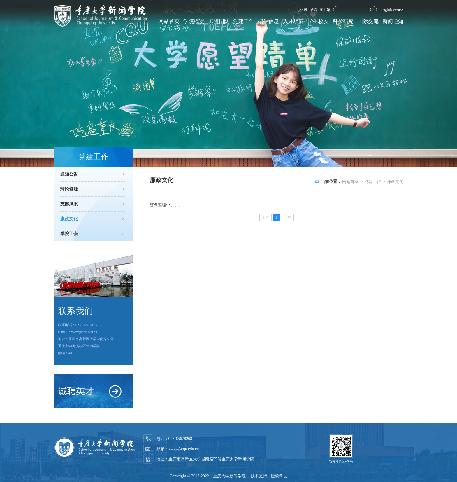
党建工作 (243, 21)
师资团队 (218, 21)
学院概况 (193, 21)
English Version (392, 10)
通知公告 (92, 174)
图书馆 (325, 10)
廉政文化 (92, 219)
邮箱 (313, 10)
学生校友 (318, 21)
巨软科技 (279, 476)
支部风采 (92, 204)
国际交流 (368, 21)
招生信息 (268, 21)
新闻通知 (392, 21)
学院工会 (92, 233)
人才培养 (293, 21)
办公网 (301, 10)
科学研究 (343, 21)
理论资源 (92, 189)
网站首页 (169, 21)
